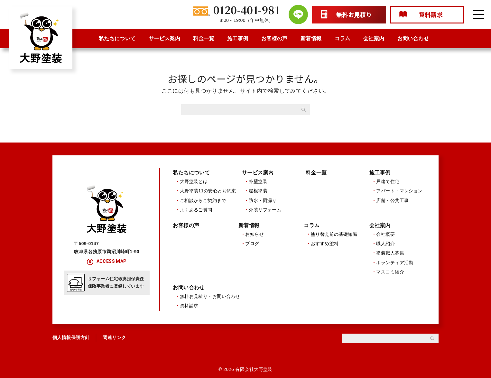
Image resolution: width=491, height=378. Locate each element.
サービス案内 (165, 38)
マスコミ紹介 (390, 272)
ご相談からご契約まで (203, 200)
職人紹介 (385, 243)
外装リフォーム (265, 209)
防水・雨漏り (263, 200)
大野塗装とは (194, 181)
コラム (342, 38)
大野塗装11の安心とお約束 (208, 190)
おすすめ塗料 (325, 243)
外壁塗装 (258, 181)
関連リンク (114, 338)
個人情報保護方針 (70, 338)
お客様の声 (274, 38)
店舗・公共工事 (392, 200)
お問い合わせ (413, 38)
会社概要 (385, 234)
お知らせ (254, 234)
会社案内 (373, 38)
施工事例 (237, 38)
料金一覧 (203, 38)
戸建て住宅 (387, 181)
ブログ (252, 243)
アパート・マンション (399, 190)
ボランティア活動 (394, 262)
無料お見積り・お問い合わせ (210, 296)
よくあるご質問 (196, 209)
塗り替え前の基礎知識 (334, 234)
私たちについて (117, 38)
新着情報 (311, 38)
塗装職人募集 (390, 253)
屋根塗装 (258, 190)
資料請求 (189, 306)
